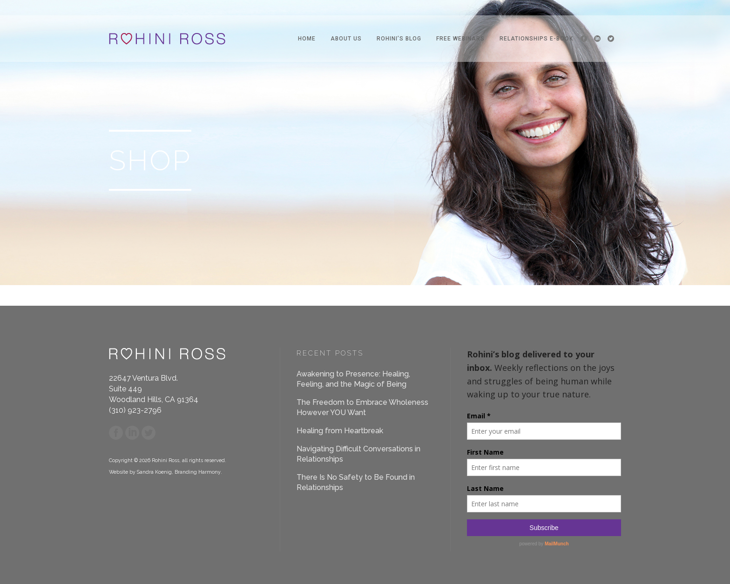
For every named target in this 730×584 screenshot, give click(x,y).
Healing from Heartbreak (340, 430)
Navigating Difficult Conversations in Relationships (358, 453)
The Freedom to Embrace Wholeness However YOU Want (362, 407)
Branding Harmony (198, 472)
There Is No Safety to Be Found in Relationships (356, 482)
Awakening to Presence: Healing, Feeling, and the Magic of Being (353, 379)
